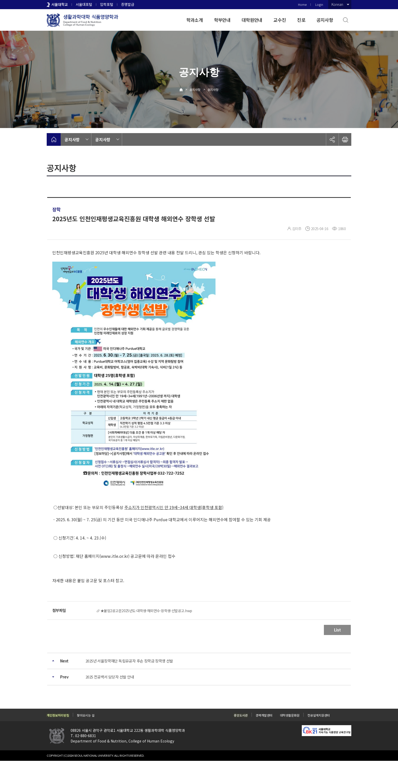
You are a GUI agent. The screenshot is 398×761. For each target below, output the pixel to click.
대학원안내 (252, 20)
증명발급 (127, 4)
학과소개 (194, 20)
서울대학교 (59, 4)
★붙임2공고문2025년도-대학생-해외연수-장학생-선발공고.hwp (146, 610)
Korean (337, 4)
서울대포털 (84, 4)
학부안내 (222, 20)
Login (319, 4)
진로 (301, 20)
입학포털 (106, 4)
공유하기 (332, 139)
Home (302, 4)
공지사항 (325, 20)
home (54, 139)
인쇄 (345, 139)
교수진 (279, 20)
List (337, 629)
